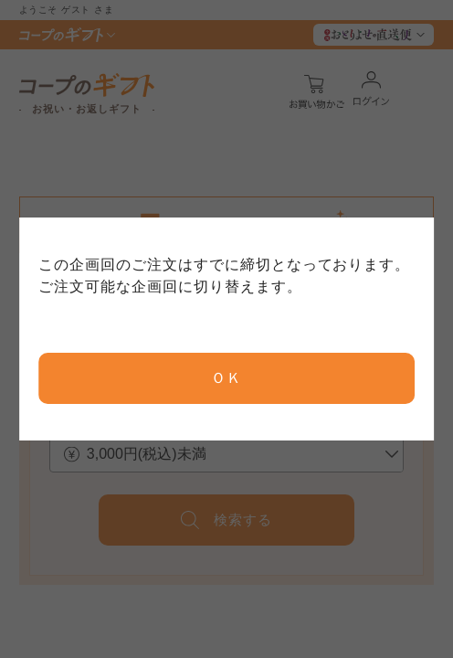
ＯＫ (226, 378)
